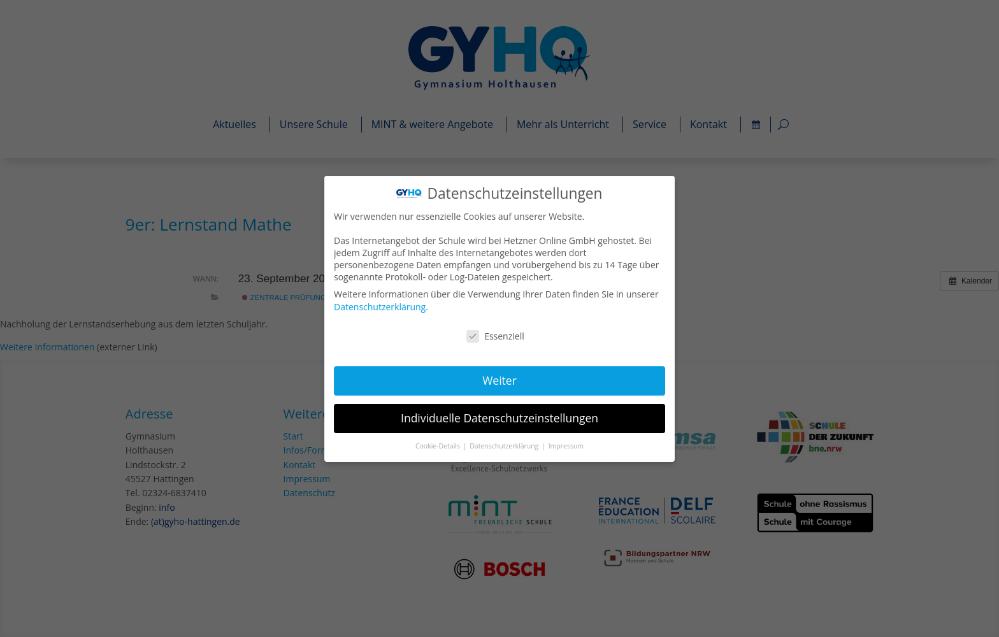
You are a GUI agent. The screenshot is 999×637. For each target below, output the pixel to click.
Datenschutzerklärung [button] (505, 444)
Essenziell (495, 335)
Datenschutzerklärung (381, 307)
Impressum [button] (565, 444)
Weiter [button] (500, 379)
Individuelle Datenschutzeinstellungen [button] (499, 416)
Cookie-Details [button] (440, 444)
